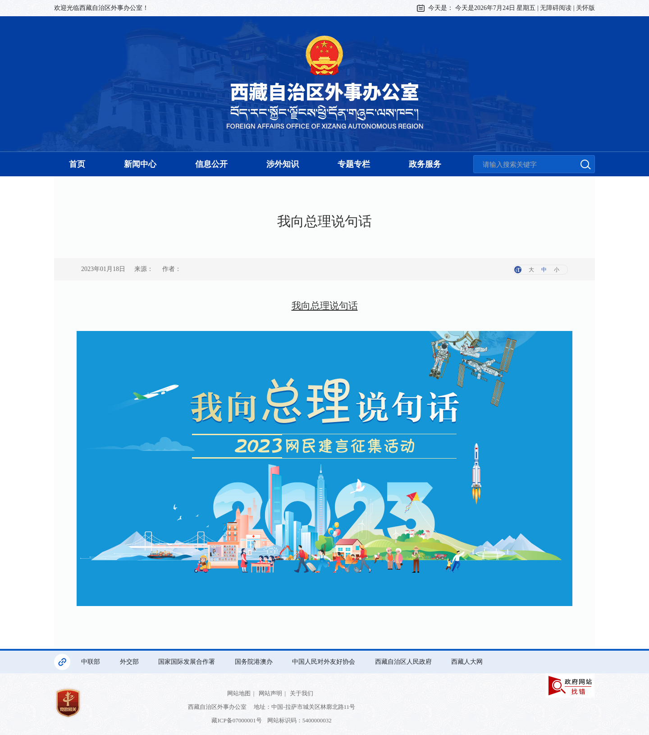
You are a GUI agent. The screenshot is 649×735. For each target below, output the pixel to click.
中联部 (91, 661)
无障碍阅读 (555, 8)
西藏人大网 (467, 661)
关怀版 (585, 8)
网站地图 (239, 693)
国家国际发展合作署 (187, 661)
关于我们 (301, 693)
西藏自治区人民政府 (404, 661)
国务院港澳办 (254, 661)
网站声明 (270, 693)
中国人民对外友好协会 (324, 661)
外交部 (130, 661)
